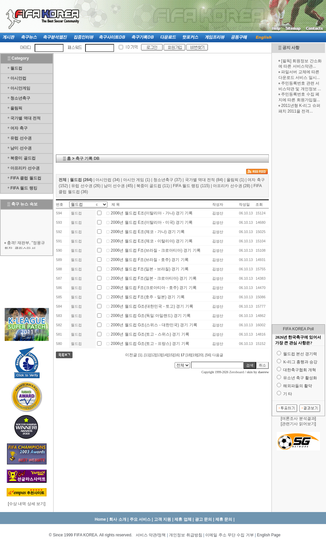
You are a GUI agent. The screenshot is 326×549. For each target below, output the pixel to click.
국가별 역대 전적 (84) (204, 179)
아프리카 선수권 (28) (231, 185)
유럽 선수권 (20, 138)
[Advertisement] (298, 219)
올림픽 (16, 108)
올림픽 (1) (235, 179)
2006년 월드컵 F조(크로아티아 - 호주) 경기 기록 (154, 287)
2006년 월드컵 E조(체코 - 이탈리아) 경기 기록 (152, 241)
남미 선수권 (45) (118, 185)
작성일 (244, 204)
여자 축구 (18, 128)
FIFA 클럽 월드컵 (25, 178)
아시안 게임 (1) (136, 179)
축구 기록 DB (87, 158)
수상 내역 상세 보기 (26, 503)
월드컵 (16, 68)
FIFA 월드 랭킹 (23, 188)
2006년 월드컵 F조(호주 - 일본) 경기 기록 (148, 297)
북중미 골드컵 (22, 158)
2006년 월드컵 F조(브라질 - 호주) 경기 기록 (150, 259)
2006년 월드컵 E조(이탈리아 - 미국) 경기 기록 (152, 222)
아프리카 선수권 (24, 168)
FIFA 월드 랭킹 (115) (191, 185)
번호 (59, 204)
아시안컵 (18, 78)
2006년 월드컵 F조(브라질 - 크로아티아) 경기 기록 (156, 250)
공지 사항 (290, 47)
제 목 (115, 204)
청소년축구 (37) (167, 179)
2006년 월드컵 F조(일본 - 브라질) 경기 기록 (150, 269)
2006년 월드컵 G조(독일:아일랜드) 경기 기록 (151, 315)
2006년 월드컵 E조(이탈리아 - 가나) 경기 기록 (152, 213)
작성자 (217, 204)
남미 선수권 (20, 148)
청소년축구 (20, 98)
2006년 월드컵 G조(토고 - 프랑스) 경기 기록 (150, 343)
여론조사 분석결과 (298, 418)
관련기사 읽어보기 (298, 423)
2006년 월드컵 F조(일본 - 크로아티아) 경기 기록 (154, 278)
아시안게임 (20, 88)
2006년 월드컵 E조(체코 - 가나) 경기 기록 (148, 231)
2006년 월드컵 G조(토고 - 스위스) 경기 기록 (150, 334)
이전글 (131, 355)
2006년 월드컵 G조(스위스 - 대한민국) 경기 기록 (154, 325)
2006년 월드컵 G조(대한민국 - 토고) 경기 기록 (152, 306)
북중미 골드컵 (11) (153, 185)
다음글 (217, 355)
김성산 (217, 213)
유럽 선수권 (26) (85, 185)
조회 (259, 204)
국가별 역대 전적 (25, 118)
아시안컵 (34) (107, 179)
